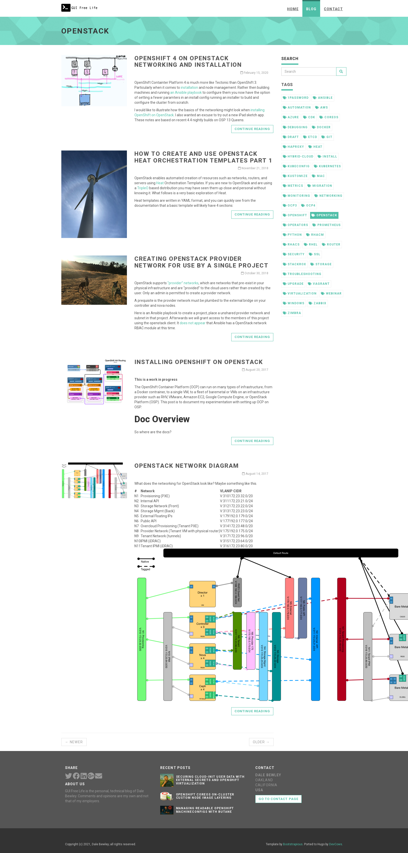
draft (291, 137)
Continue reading (252, 129)
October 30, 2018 (254, 273)
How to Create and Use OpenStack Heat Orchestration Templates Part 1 (203, 157)
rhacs (291, 244)
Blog (311, 9)
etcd (310, 137)
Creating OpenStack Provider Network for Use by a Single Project (201, 262)
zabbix (317, 303)
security (294, 254)
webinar (331, 293)
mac (318, 176)
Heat (160, 183)
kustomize (295, 176)
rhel (311, 244)
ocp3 (290, 205)
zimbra (292, 313)
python (292, 234)
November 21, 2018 (253, 168)
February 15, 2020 (254, 72)
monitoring (296, 196)
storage (321, 264)
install (327, 156)
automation (297, 107)
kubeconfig (296, 166)
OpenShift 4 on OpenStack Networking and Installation (188, 61)
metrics (293, 186)
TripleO (142, 188)
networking (328, 196)
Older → (261, 742)
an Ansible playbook (186, 92)
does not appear (193, 323)
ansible (323, 98)
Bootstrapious (293, 844)
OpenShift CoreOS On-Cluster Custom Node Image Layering (205, 796)
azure (291, 117)
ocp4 (308, 205)
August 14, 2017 (255, 474)
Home (292, 9)
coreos (328, 117)
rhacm (315, 234)
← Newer (74, 742)
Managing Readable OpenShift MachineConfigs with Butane (205, 809)
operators (295, 225)
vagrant (319, 284)
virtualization (300, 293)
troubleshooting (302, 274)
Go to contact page (278, 799)
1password (296, 98)
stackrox (294, 264)
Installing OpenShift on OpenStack (198, 362)
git (326, 137)
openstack (324, 215)
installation (189, 88)
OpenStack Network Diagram (186, 465)
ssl (314, 254)
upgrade (293, 284)
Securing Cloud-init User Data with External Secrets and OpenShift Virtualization (210, 780)
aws (321, 107)
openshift (295, 215)
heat (315, 146)
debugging (295, 127)
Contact (333, 9)
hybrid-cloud (298, 156)
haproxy (293, 146)
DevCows (335, 844)
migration (319, 186)
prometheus (326, 225)
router (331, 244)
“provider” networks (182, 283)
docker (321, 127)
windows (294, 303)
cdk (309, 117)
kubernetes (327, 166)
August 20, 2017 (255, 370)
